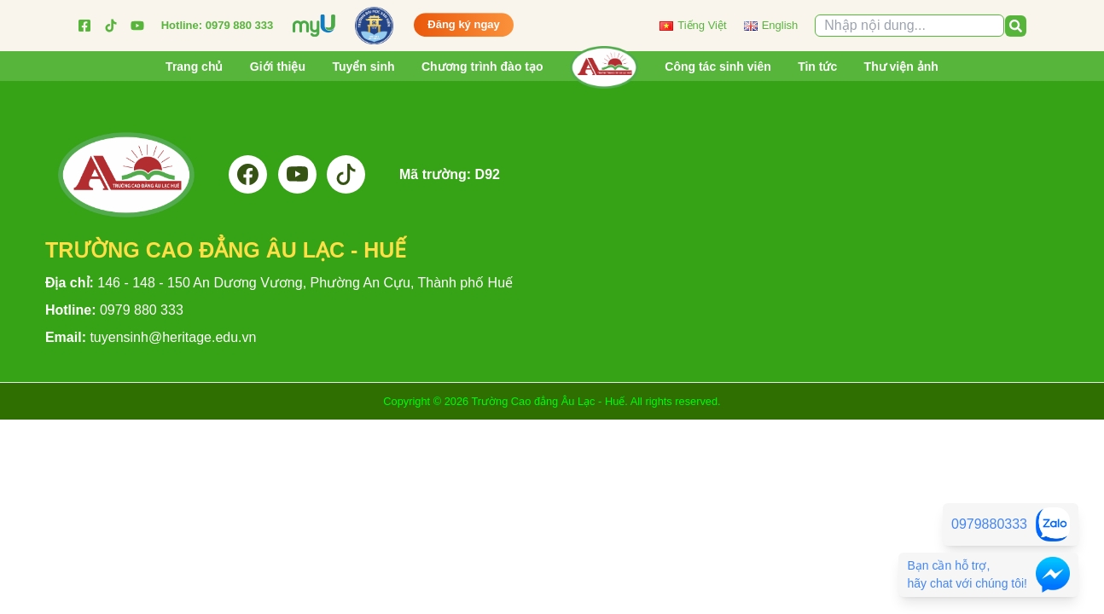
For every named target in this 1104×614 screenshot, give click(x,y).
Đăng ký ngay (463, 20)
